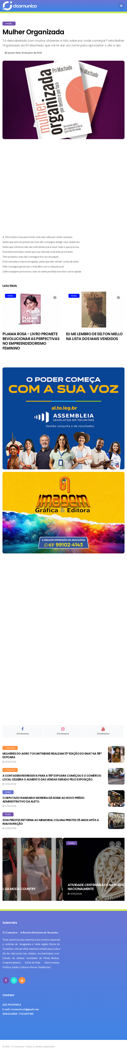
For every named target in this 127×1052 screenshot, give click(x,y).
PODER (8, 792)
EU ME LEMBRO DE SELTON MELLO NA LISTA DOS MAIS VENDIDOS (94, 336)
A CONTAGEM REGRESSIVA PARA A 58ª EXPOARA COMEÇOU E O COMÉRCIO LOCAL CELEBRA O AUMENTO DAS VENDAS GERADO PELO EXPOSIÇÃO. (51, 777)
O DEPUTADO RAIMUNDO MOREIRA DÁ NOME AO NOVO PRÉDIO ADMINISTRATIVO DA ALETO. (43, 799)
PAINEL (9, 23)
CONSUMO (10, 748)
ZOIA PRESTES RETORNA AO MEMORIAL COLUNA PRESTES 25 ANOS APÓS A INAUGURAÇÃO (50, 822)
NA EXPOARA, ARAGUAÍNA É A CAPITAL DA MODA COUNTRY (52, 889)
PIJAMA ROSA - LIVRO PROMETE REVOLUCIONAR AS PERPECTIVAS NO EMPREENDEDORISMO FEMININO (30, 341)
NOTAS (11, 843)
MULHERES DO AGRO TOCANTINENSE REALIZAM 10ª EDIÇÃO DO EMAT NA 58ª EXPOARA (52, 755)
